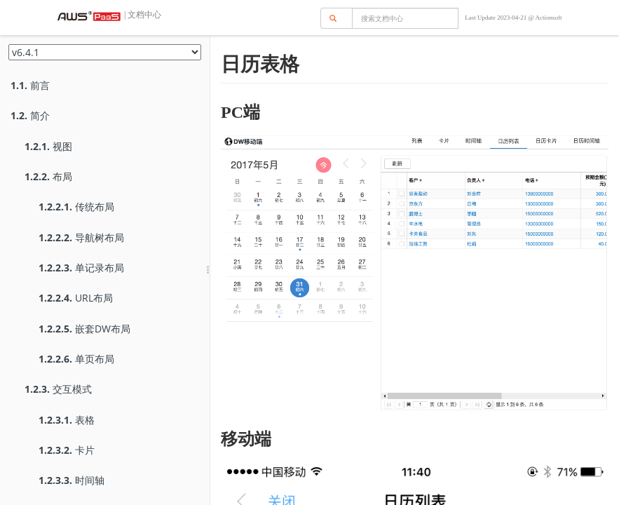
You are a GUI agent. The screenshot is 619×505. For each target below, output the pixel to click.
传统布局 (76, 206)
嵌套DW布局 (84, 328)
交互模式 (58, 389)
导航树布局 (81, 237)
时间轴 (71, 480)
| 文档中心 (141, 15)
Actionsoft (549, 17)
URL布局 (76, 297)
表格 (67, 419)
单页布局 (76, 358)
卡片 (67, 450)
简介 (30, 115)
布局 (48, 176)
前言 (30, 85)
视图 (48, 146)
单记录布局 (81, 267)
